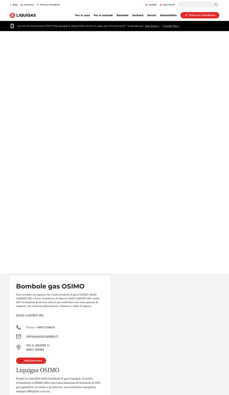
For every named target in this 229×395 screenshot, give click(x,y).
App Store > (152, 25)
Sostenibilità (168, 15)
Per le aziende (103, 15)
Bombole (122, 15)
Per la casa (82, 15)
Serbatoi (137, 15)
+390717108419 (35, 327)
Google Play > (171, 25)
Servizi (151, 15)
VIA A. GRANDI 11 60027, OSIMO (33, 347)
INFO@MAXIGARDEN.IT (37, 336)
